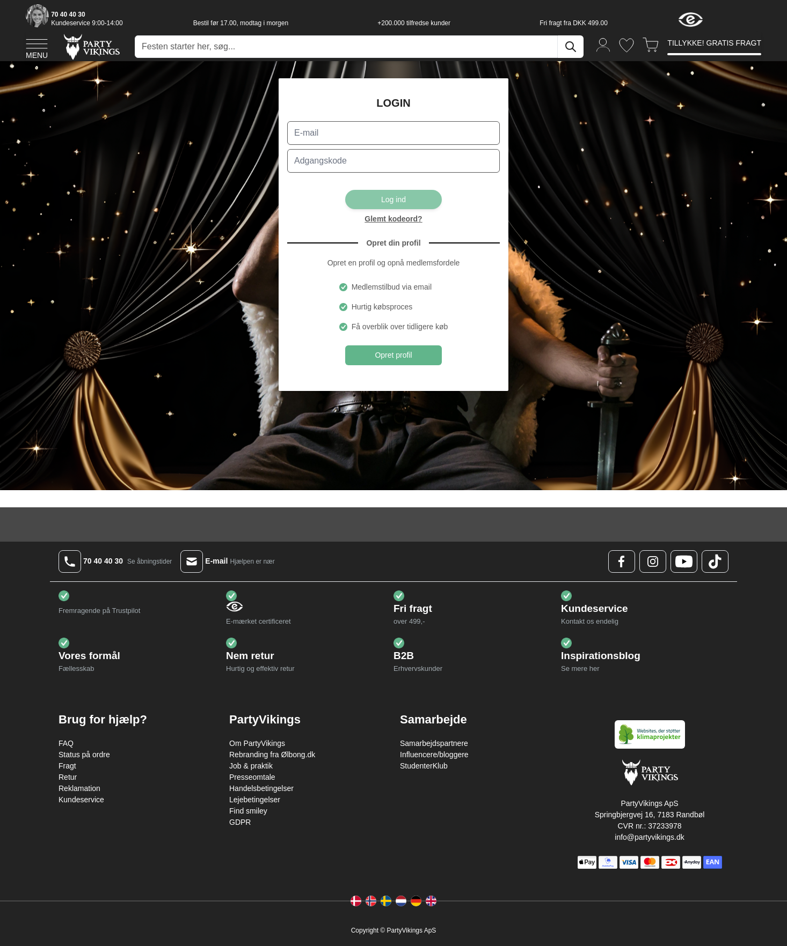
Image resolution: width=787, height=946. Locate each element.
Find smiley (248, 811)
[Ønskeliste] (626, 45)
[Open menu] (37, 47)
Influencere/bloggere (434, 754)
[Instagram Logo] (652, 561)
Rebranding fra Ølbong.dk (272, 754)
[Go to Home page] (91, 46)
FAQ (66, 743)
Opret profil (393, 355)
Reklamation (79, 788)
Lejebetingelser (254, 799)
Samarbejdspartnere (434, 743)
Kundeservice (81, 799)
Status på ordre (84, 754)
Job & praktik (251, 766)
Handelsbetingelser (261, 788)
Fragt (67, 766)
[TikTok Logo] (715, 561)
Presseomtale (252, 777)
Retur (68, 777)
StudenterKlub (424, 766)
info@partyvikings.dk (649, 837)
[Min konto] (603, 44)
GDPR (240, 822)
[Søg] (571, 46)
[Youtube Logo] (684, 561)
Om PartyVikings (257, 743)
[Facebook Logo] (621, 561)
